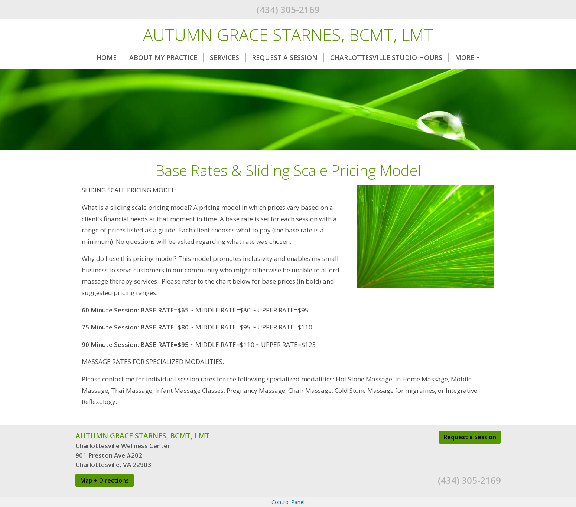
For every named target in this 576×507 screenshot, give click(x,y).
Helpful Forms (470, 57)
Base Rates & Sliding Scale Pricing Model (215, 73)
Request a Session (469, 468)
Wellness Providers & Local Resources (151, 88)
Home (94, 57)
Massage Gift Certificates (349, 73)
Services (213, 57)
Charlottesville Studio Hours (374, 57)
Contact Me (106, 73)
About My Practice (151, 57)
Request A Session (273, 57)
